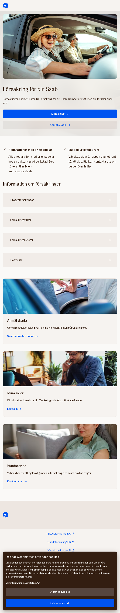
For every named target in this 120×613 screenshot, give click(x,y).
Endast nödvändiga (60, 591)
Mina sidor (60, 113)
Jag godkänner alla (60, 603)
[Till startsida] (5, 515)
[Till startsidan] (5, 5)
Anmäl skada (60, 125)
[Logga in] (60, 368)
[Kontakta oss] (60, 441)
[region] (60, 581)
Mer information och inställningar (23, 583)
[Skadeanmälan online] (60, 296)
